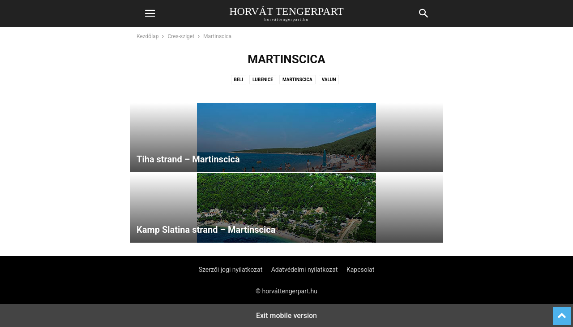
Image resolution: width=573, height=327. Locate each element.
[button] (150, 13)
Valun (329, 79)
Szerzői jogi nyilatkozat (231, 269)
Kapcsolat (360, 269)
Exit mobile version (286, 315)
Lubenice (262, 79)
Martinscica (297, 79)
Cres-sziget (180, 36)
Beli (238, 79)
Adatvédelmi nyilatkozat (304, 269)
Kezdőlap (147, 36)
